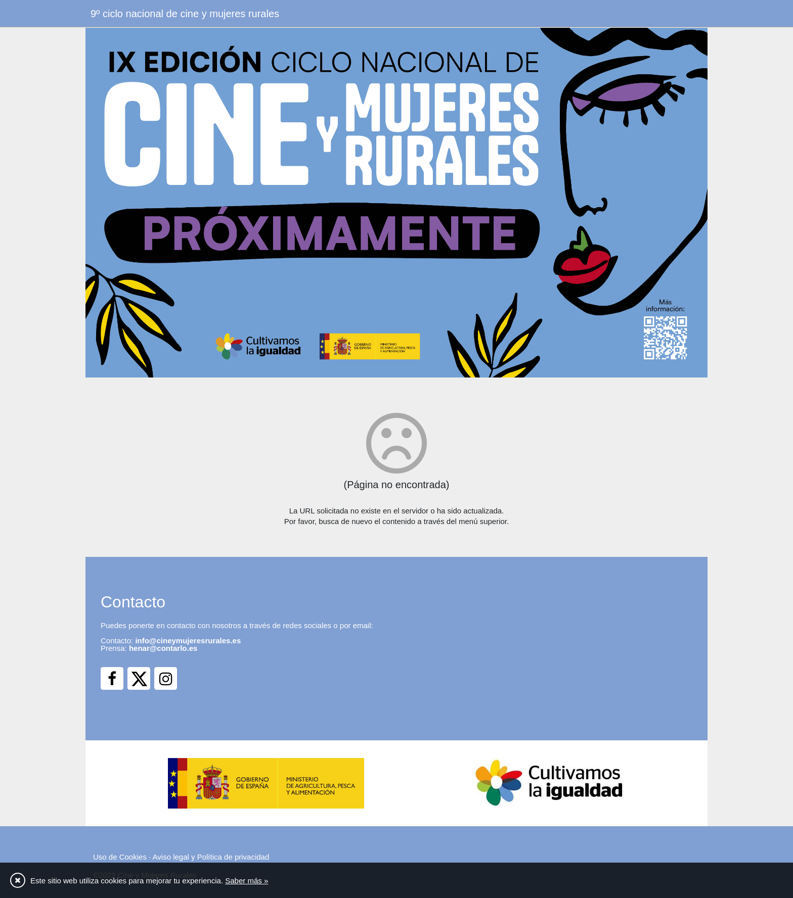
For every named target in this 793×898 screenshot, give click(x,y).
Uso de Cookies (120, 857)
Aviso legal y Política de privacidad (211, 857)
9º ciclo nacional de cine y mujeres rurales (185, 13)
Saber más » (246, 880)
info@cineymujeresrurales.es (188, 640)
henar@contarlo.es (163, 648)
